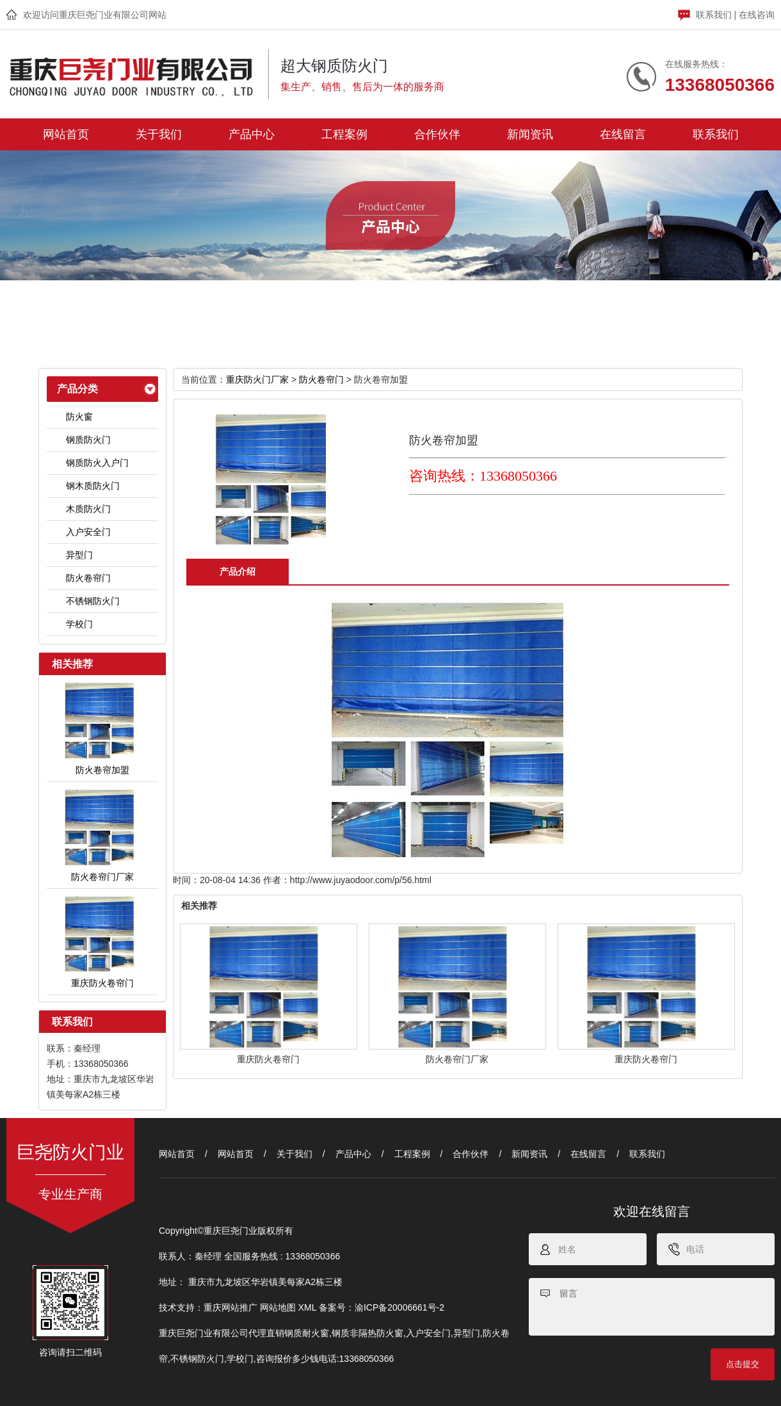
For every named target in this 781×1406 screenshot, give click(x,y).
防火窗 (79, 416)
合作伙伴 (437, 134)
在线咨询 (757, 15)
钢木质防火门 (93, 486)
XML (307, 1307)
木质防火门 (88, 509)
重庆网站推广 (230, 1307)
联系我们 (714, 15)
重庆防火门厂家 (257, 379)
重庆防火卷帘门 (268, 1059)
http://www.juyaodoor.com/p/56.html (360, 880)
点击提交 (742, 1364)
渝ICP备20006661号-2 (399, 1307)
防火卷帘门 (88, 578)
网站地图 (278, 1307)
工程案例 (344, 134)
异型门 (79, 555)
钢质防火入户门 (97, 463)
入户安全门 (88, 532)
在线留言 (623, 134)
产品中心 (252, 134)
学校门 (79, 624)
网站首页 (66, 134)
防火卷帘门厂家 (457, 1059)
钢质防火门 (88, 440)
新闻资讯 (530, 134)
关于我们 (159, 134)
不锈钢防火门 (93, 601)
